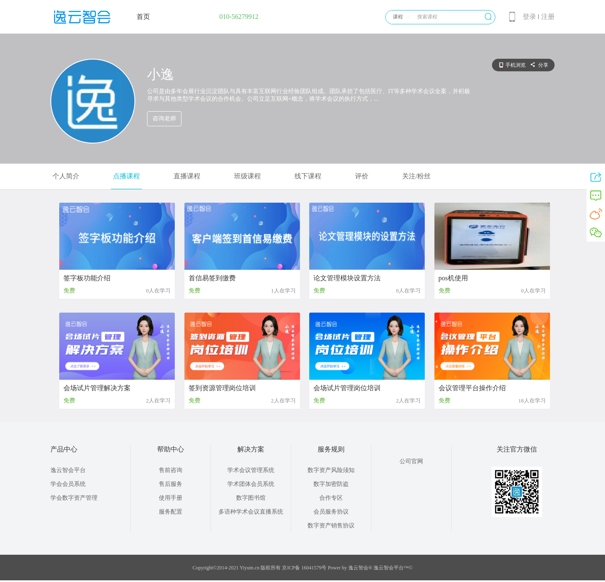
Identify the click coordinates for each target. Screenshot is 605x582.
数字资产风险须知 (331, 470)
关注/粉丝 (416, 176)
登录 (529, 16)
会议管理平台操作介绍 (472, 387)
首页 (143, 16)
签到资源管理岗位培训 (222, 387)
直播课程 (187, 176)
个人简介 (66, 176)
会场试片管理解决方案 (97, 387)
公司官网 (411, 461)
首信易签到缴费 (212, 278)
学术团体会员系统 (250, 484)
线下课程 (308, 176)
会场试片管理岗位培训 (347, 387)
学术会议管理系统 (250, 470)
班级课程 (247, 176)
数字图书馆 (251, 498)
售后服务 (170, 484)
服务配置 (170, 512)
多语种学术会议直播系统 (250, 512)
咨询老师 (164, 118)
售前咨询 (170, 470)
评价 (361, 176)
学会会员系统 (68, 484)
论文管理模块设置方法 (347, 278)
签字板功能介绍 (86, 278)
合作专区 (331, 498)
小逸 (160, 74)
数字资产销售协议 (331, 525)
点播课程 (126, 176)
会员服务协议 (331, 512)
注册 (548, 16)
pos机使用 (453, 278)
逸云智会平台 (68, 470)
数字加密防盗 (331, 484)
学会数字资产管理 (73, 498)
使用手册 (170, 498)
